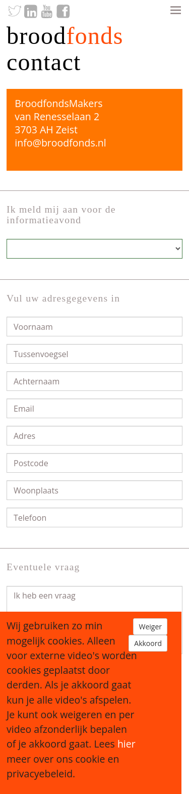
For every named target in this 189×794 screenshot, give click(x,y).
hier (126, 744)
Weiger (150, 626)
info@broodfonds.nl (60, 143)
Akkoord (148, 643)
